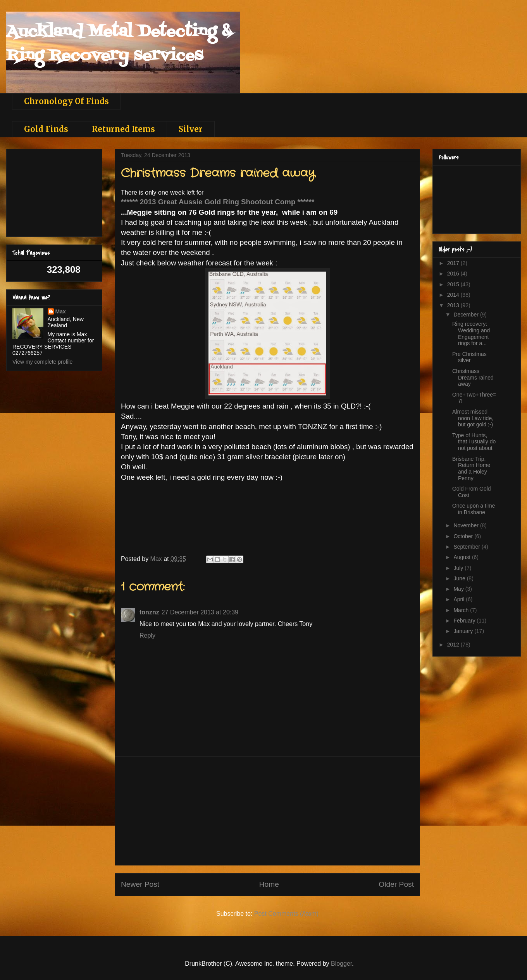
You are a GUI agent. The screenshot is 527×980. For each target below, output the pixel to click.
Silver (191, 129)
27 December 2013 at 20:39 (200, 612)
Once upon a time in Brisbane (473, 509)
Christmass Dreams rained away (473, 377)
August (462, 557)
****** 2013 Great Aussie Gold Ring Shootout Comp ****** (217, 202)
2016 (454, 273)
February (465, 620)
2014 (454, 295)
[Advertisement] (267, 811)
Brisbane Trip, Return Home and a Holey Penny (471, 468)
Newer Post (140, 884)
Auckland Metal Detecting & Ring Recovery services (119, 44)
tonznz (149, 612)
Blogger (341, 963)
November (466, 525)
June (460, 578)
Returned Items (123, 129)
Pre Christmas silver (469, 357)
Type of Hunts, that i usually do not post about (474, 442)
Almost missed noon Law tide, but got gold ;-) (472, 418)
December (466, 314)
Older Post (396, 884)
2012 (454, 644)
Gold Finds (46, 129)
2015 (454, 284)
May (459, 589)
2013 (454, 305)
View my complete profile (42, 362)
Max (60, 311)
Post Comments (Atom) (286, 913)
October (463, 536)
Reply (147, 635)
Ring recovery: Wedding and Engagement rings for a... (471, 333)
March (461, 610)
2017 (454, 263)
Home (269, 884)
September (467, 547)
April (459, 599)
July (459, 568)
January (463, 631)
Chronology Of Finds (66, 101)
